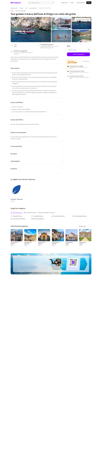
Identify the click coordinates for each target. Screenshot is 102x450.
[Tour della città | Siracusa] (58, 216)
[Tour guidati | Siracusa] (37, 216)
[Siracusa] (21, 7)
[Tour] (26, 7)
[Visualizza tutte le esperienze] (37, 218)
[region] (51, 192)
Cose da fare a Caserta (82, 243)
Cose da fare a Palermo (41, 243)
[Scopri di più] (86, 61)
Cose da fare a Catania (14, 243)
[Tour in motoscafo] (33, 7)
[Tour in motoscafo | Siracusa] (18, 218)
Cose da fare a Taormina (27, 243)
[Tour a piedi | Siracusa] (16, 216)
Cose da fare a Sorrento (55, 243)
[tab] (17, 212)
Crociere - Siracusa (17, 199)
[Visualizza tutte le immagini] (82, 19)
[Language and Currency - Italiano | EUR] (65, 2)
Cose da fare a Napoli (69, 243)
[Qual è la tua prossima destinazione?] (41, 2)
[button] (72, 2)
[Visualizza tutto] (82, 226)
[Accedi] (88, 2)
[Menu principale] (14, 7)
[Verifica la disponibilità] (78, 54)
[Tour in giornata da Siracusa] (79, 216)
